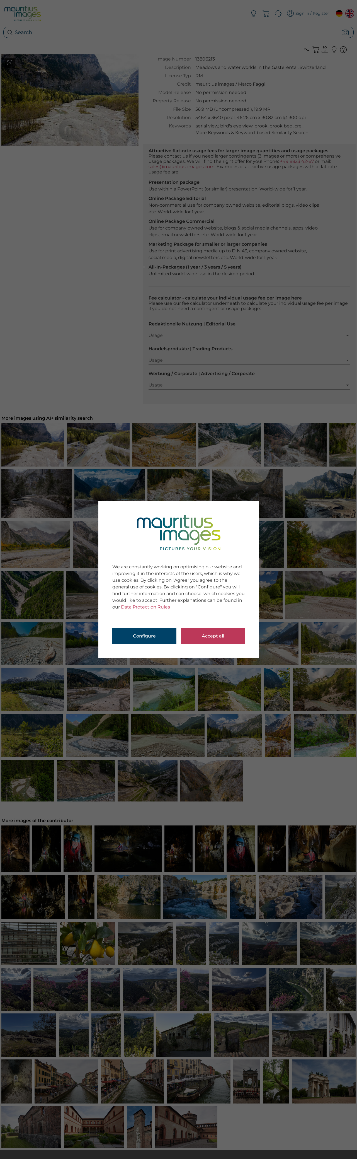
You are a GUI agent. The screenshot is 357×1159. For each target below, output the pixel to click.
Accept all (213, 636)
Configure (144, 636)
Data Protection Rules (145, 607)
